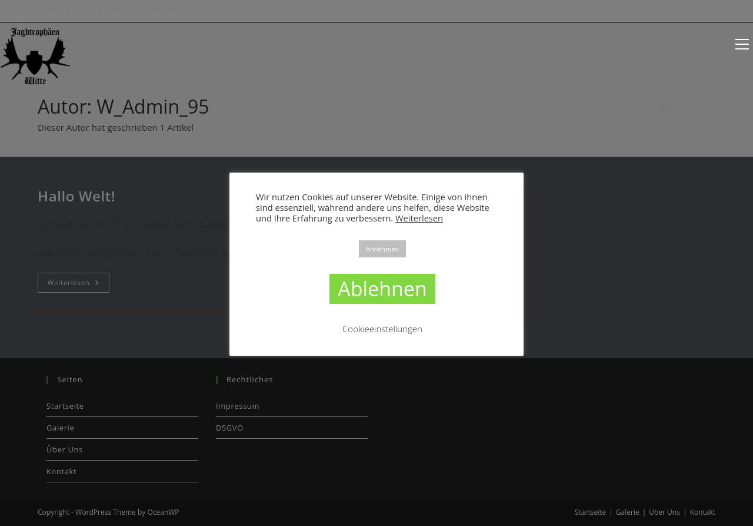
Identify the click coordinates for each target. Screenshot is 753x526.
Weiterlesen (419, 218)
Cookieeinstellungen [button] (382, 329)
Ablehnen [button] (382, 288)
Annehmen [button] (382, 248)
